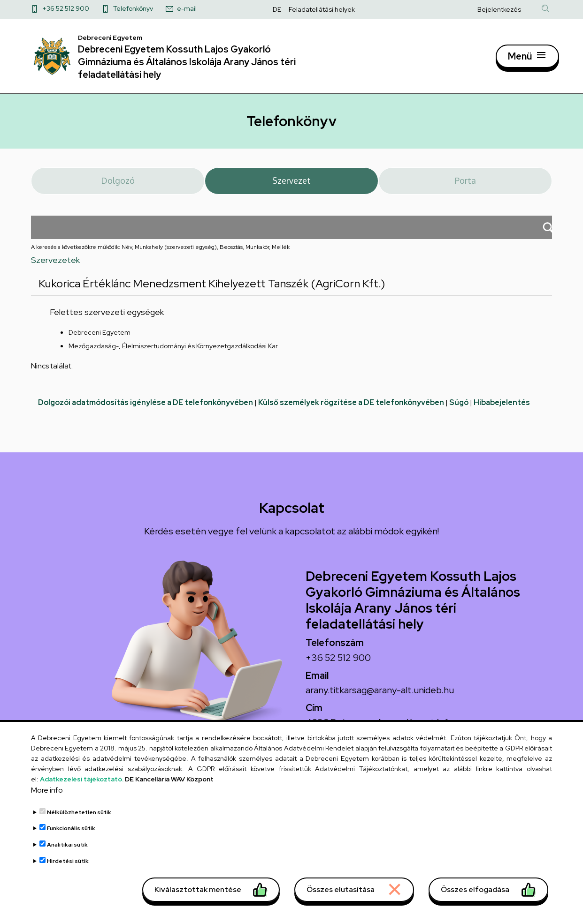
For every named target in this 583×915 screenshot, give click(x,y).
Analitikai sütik (67, 862)
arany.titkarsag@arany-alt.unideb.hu (380, 695)
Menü (520, 58)
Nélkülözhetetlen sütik (79, 829)
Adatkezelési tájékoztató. (81, 796)
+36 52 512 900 (65, 8)
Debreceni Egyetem (99, 338)
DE (277, 9)
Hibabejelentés (502, 408)
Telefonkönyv (133, 8)
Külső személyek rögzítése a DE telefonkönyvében (351, 408)
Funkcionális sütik (71, 845)
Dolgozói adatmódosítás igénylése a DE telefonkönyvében (145, 408)
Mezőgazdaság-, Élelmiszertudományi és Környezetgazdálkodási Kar (173, 351)
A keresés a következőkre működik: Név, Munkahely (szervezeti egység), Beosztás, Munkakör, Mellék (160, 252)
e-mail (187, 8)
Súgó (458, 408)
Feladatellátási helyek (322, 9)
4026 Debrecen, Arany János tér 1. (378, 728)
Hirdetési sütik (68, 878)
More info (47, 807)
